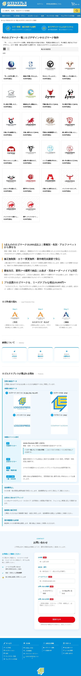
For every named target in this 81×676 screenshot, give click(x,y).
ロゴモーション (33, 16)
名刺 (42, 16)
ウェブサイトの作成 (67, 16)
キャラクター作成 (52, 16)
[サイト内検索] (37, 11)
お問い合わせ (68, 653)
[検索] (76, 11)
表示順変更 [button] (46, 49)
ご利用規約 (27, 651)
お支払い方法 (28, 648)
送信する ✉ (57, 619)
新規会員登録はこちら (54, 3)
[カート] (75, 3)
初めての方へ (6, 16)
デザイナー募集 (48, 647)
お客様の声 (47, 650)
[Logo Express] (14, 4)
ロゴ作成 (7, 647)
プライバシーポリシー (47, 624)
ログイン (40, 3)
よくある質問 (68, 650)
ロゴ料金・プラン (19, 16)
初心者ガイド (68, 647)
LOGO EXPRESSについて (31, 657)
